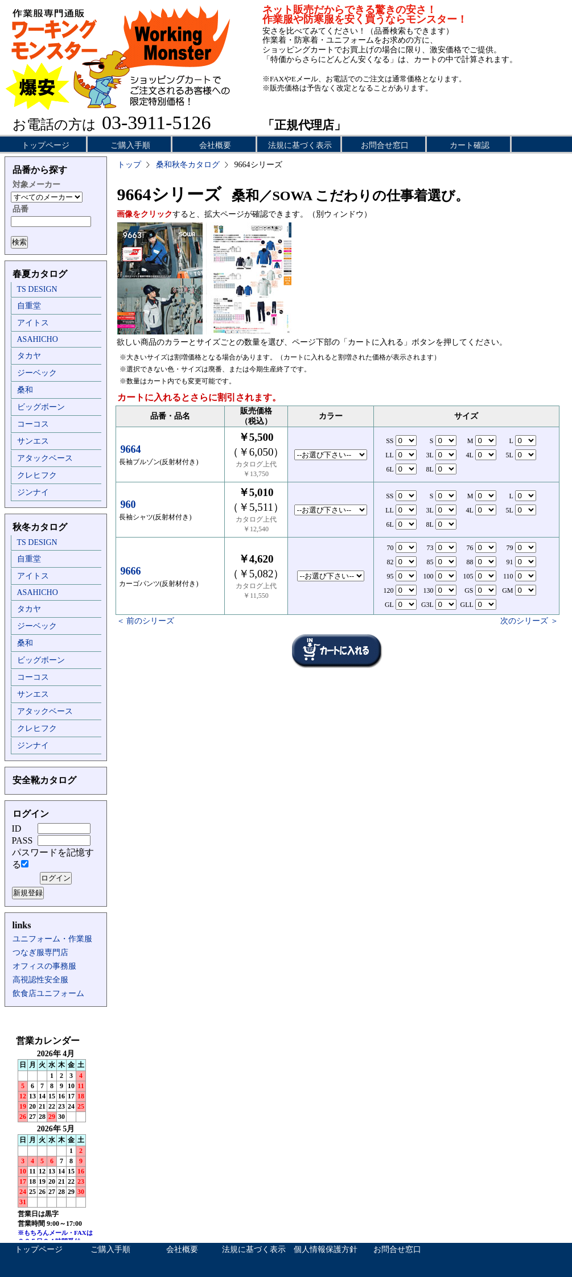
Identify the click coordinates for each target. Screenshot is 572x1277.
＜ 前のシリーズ (146, 621)
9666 (131, 571)
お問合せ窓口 (385, 145)
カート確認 (469, 145)
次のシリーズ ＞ (529, 621)
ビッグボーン (41, 407)
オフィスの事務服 (44, 966)
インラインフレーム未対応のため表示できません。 (56, 1137)
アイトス (33, 323)
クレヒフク (37, 475)
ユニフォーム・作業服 (52, 939)
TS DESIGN (37, 289)
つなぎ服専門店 (40, 952)
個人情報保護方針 (325, 1249)
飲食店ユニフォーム (48, 993)
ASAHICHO (37, 339)
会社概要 (215, 145)
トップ (129, 164)
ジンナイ (33, 492)
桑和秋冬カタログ (188, 164)
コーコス (33, 424)
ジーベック (37, 373)
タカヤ (29, 356)
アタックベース (45, 458)
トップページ (45, 145)
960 (128, 504)
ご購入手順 (130, 145)
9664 (131, 449)
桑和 (25, 390)
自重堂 (29, 305)
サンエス (33, 441)
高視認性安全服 (40, 980)
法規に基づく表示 (300, 145)
